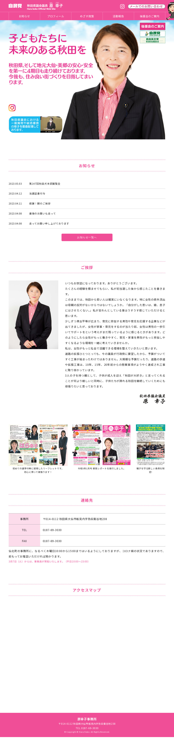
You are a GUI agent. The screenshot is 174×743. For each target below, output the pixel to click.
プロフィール (55, 16)
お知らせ (24, 16)
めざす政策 (87, 16)
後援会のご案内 (149, 16)
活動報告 (118, 16)
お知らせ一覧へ (86, 242)
